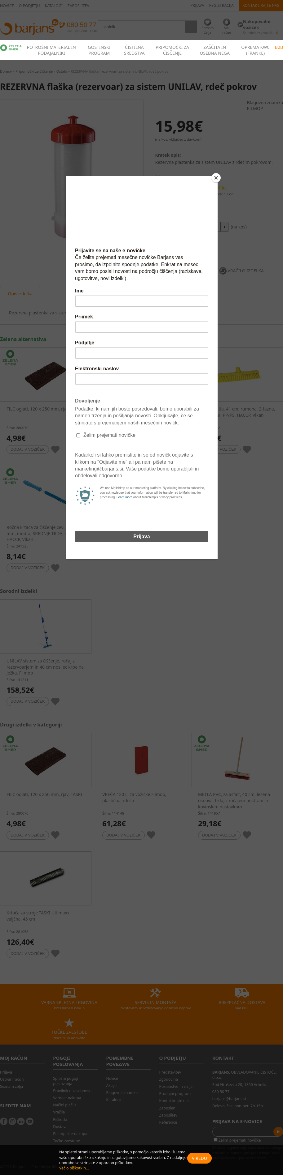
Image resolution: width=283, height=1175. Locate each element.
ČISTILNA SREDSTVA (134, 50)
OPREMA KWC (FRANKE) (255, 50)
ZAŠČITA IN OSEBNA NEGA (215, 50)
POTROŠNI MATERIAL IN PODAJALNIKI (51, 50)
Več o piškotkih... (74, 1168)
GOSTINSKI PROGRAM (99, 50)
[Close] (216, 177)
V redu (199, 1158)
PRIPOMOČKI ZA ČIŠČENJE (172, 50)
